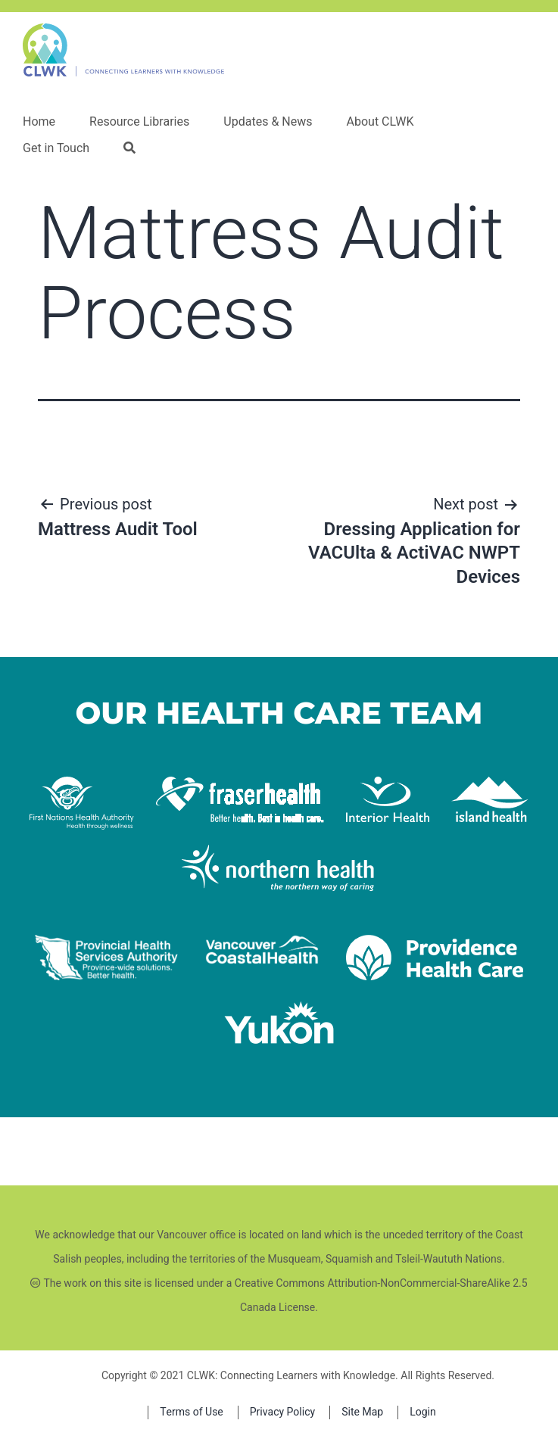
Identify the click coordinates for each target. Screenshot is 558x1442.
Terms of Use (191, 1412)
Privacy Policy (282, 1412)
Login (423, 1412)
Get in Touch (56, 148)
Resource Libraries (139, 122)
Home (39, 122)
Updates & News (267, 122)
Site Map (362, 1412)
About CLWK (379, 122)
